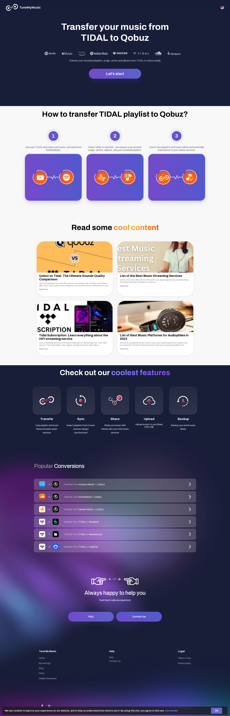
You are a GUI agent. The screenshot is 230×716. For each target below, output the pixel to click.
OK (216, 710)
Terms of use (184, 658)
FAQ (91, 616)
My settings (45, 663)
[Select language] (222, 7)
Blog (41, 668)
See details (171, 710)
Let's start (115, 74)
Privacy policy (184, 663)
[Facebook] (42, 706)
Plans (41, 673)
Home (42, 658)
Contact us (139, 616)
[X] (49, 706)
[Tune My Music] (23, 7)
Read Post (43, 289)
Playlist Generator (48, 678)
